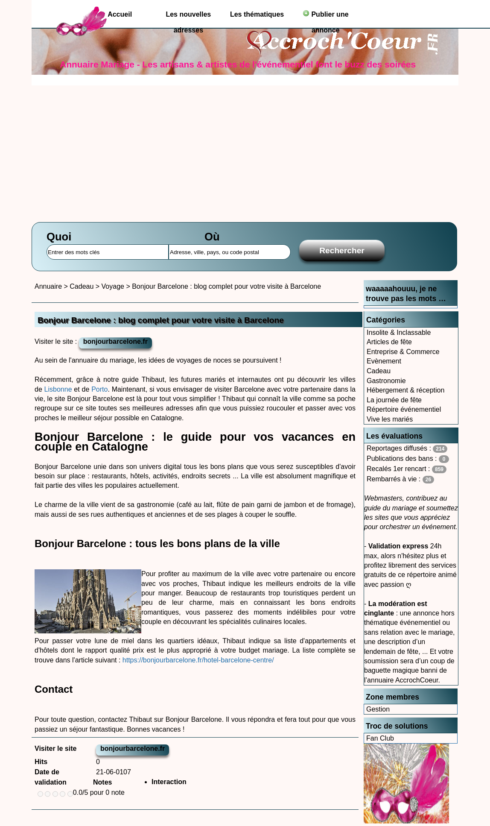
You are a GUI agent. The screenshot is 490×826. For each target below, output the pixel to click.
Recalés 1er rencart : (406, 469)
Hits (41, 761)
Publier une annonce (326, 16)
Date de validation (51, 777)
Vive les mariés (390, 419)
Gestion (378, 709)
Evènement (384, 361)
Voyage (113, 286)
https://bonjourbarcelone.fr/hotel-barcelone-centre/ (197, 660)
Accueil (120, 14)
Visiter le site (55, 748)
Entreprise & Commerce (403, 351)
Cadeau (379, 371)
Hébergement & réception (405, 390)
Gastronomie (386, 380)
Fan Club (380, 738)
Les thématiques (257, 14)
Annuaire (48, 286)
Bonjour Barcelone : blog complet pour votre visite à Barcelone (226, 286)
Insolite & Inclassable (399, 332)
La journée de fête (394, 400)
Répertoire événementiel (404, 409)
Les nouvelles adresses (188, 16)
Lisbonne (58, 389)
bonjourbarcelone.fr (115, 341)
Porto (99, 389)
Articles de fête (389, 342)
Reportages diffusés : (407, 449)
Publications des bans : (408, 459)
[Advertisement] (245, 149)
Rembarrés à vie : (400, 479)
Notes (102, 782)
